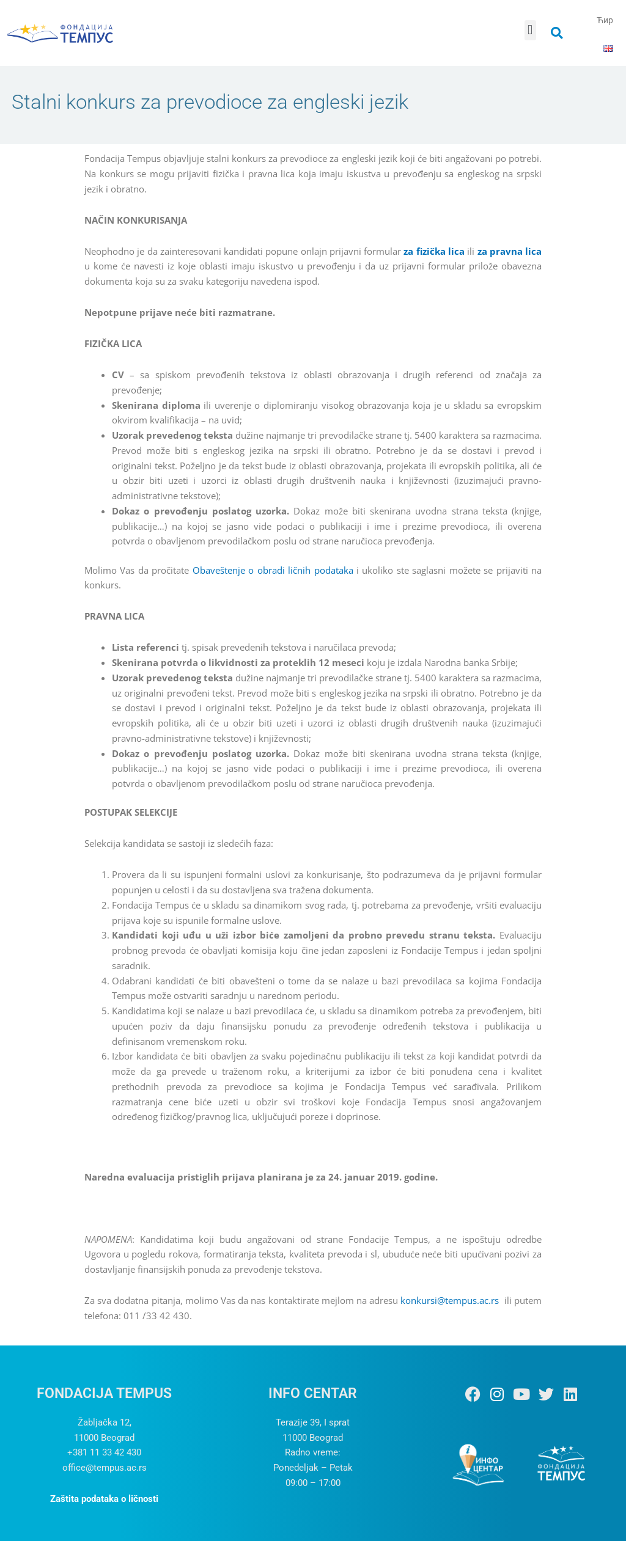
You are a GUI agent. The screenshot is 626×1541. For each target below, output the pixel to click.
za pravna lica (509, 251)
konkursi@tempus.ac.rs (449, 1300)
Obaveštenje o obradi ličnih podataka (273, 570)
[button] (530, 30)
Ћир (605, 20)
